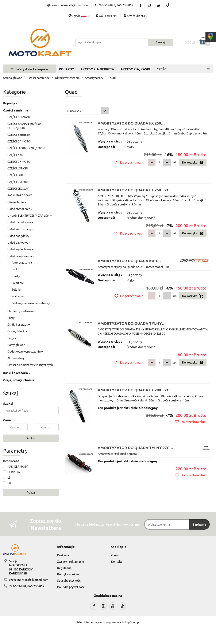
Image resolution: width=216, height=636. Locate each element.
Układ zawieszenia (20, 256)
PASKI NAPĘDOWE (19, 195)
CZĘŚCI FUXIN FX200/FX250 (26, 148)
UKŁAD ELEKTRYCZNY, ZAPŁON (29, 215)
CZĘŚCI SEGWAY (18, 188)
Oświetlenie (16, 202)
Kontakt (116, 562)
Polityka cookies (68, 574)
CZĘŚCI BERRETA (18, 134)
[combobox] (87, 110)
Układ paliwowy (19, 242)
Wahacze (18, 296)
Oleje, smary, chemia (18, 380)
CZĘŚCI (162, 69)
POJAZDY (66, 69)
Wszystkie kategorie (29, 69)
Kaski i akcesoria (16, 373)
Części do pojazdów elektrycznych (30, 364)
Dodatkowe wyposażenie (25, 351)
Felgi (11, 338)
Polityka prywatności (71, 587)
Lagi (14, 269)
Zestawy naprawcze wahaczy (31, 303)
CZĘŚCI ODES (16, 175)
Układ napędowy (19, 235)
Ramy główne (16, 344)
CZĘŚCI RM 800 (17, 182)
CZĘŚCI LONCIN (17, 168)
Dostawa (63, 555)
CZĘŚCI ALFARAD (18, 117)
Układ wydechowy (20, 249)
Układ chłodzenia (19, 209)
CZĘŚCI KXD (15, 155)
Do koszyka (192, 162)
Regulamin (64, 568)
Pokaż (31, 492)
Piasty (16, 276)
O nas (115, 555)
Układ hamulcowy (20, 222)
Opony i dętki (17, 331)
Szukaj (30, 438)
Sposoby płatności (69, 580)
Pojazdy (10, 103)
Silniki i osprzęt (18, 324)
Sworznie (18, 282)
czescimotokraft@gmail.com (28, 580)
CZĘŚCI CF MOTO (19, 141)
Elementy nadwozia (21, 311)
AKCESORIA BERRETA (97, 69)
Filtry (11, 317)
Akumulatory (15, 358)
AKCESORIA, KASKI (135, 69)
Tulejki (16, 289)
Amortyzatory (22, 262)
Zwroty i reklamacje (70, 562)
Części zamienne (17, 110)
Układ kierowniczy (20, 229)
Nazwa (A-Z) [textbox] (74, 111)
